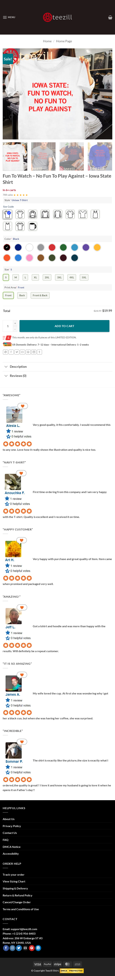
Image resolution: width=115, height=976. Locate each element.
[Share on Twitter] (17, 352)
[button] (9, 17)
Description (15, 367)
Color (12, 238)
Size (8, 269)
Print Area (14, 287)
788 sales (8, 194)
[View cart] (110, 17)
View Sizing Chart (14, 881)
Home (47, 41)
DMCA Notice (12, 846)
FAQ (5, 839)
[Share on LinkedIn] (33, 352)
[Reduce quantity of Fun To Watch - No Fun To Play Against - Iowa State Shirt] (15, 329)
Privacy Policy (12, 826)
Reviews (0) (14, 376)
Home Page (64, 41)
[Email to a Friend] (22, 352)
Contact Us (10, 832)
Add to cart (64, 326)
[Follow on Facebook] (6, 948)
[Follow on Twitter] (19, 948)
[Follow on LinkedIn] (38, 948)
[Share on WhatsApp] (5, 352)
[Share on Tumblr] (39, 352)
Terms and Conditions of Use (21, 909)
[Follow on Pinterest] (32, 948)
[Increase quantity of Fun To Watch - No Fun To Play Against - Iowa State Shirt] (15, 323)
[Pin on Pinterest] (28, 352)
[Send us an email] (25, 948)
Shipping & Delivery (15, 888)
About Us (9, 819)
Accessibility (11, 853)
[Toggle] (6, 367)
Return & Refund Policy (17, 895)
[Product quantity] (10, 326)
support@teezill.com (24, 929)
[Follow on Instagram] (12, 948)
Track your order (14, 874)
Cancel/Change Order (17, 902)
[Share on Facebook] (11, 352)
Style (16, 200)
